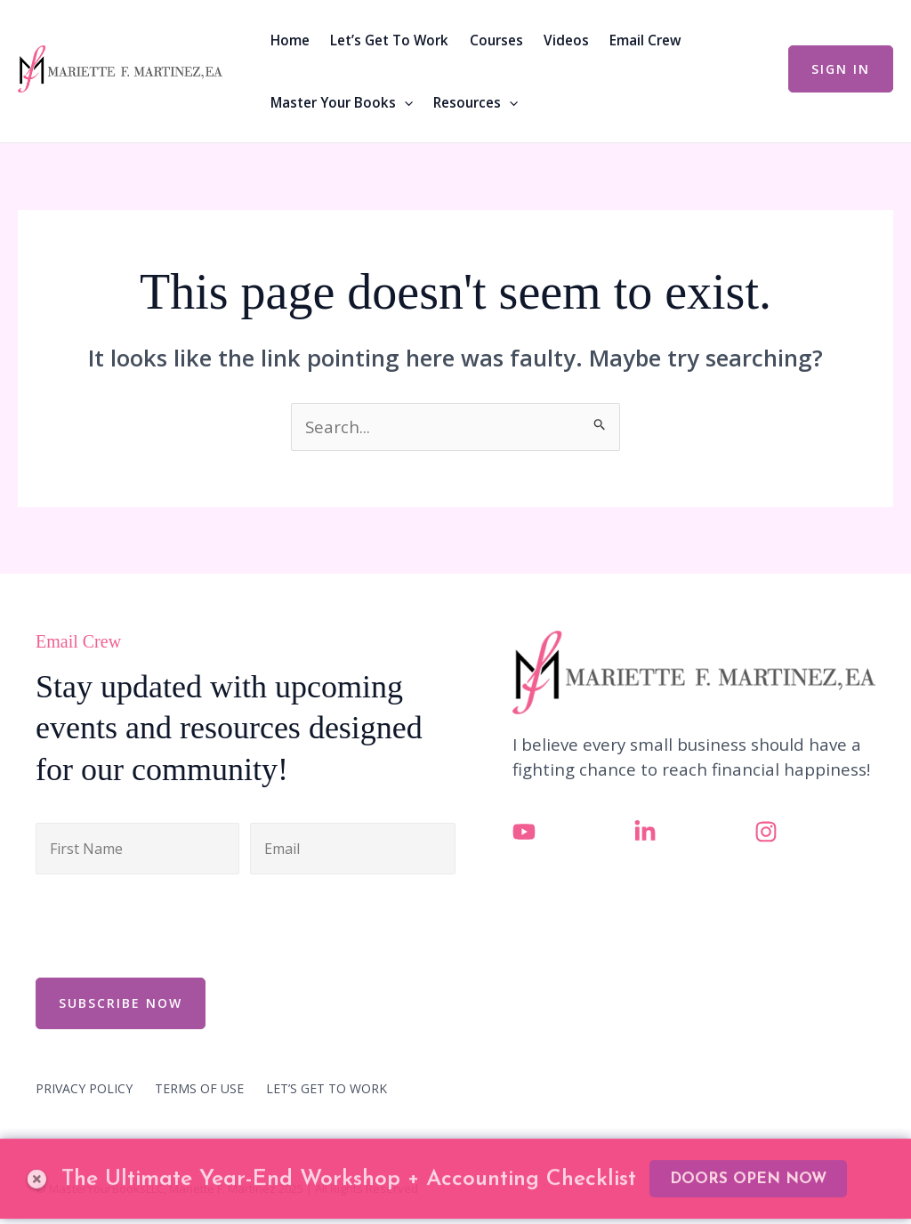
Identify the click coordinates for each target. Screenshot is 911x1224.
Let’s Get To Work (389, 40)
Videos (566, 40)
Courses (496, 40)
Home (290, 40)
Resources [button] (475, 102)
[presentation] (171, 923)
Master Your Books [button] (341, 102)
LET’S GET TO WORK (326, 1089)
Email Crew (645, 40)
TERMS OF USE (199, 1089)
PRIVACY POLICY (84, 1089)
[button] (404, 102)
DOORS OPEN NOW (748, 1152)
